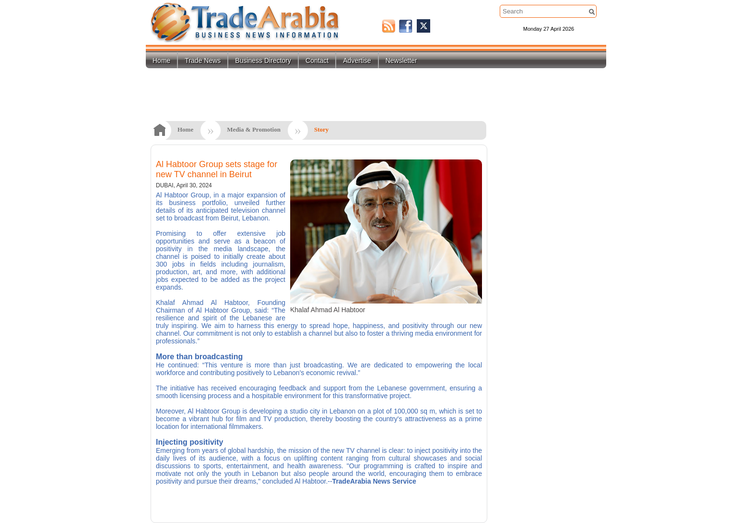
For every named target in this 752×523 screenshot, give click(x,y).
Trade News (203, 60)
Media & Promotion (254, 129)
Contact (317, 60)
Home (161, 60)
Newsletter (401, 60)
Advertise (357, 60)
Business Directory (263, 60)
